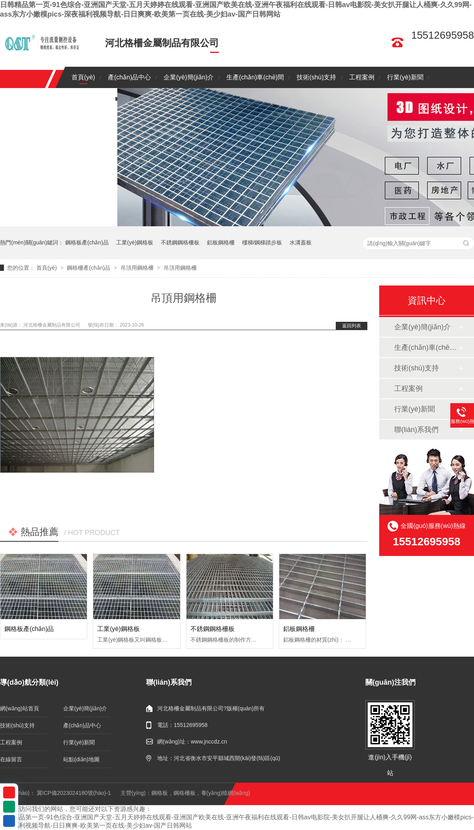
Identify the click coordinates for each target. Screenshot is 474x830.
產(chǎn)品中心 (129, 77)
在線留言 (11, 759)
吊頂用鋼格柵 (137, 268)
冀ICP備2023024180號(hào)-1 (74, 793)
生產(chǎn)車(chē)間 (255, 77)
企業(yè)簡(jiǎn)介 (189, 77)
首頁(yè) (83, 77)
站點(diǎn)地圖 (81, 759)
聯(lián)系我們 (91, 98)
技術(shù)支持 (316, 77)
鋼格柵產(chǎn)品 (88, 268)
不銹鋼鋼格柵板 (180, 242)
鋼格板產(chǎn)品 (87, 242)
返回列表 (351, 326)
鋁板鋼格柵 (221, 242)
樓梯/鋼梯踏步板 (262, 242)
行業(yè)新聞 (405, 77)
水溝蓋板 (301, 242)
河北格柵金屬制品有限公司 (52, 325)
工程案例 (361, 77)
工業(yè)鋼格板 (134, 242)
